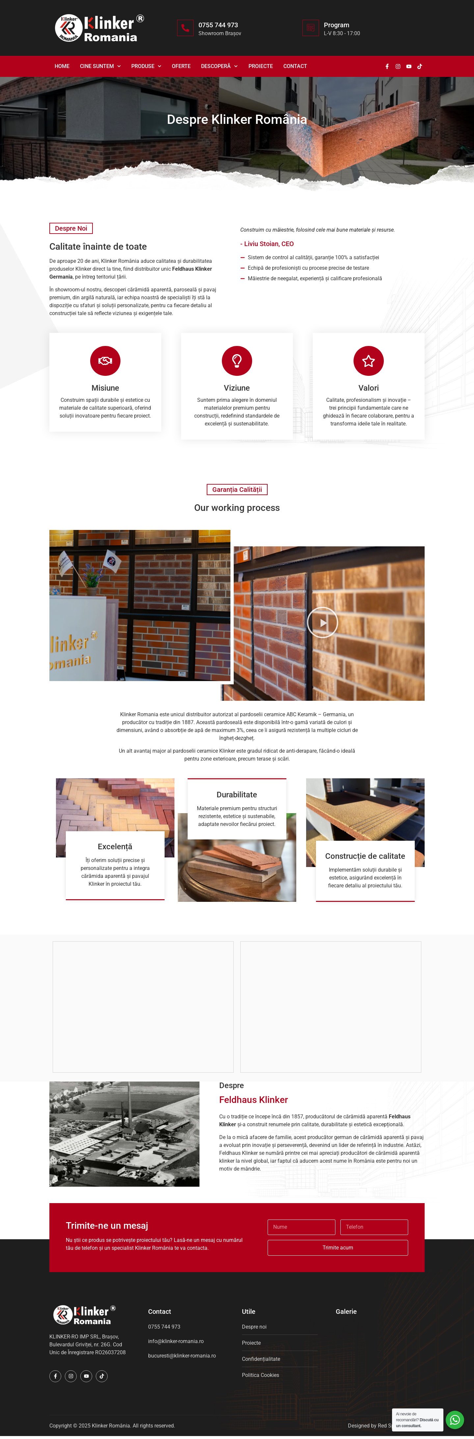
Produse (146, 66)
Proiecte (261, 66)
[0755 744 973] (185, 28)
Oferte (181, 66)
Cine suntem (100, 66)
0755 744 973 (218, 25)
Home (62, 66)
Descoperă (219, 66)
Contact (295, 66)
